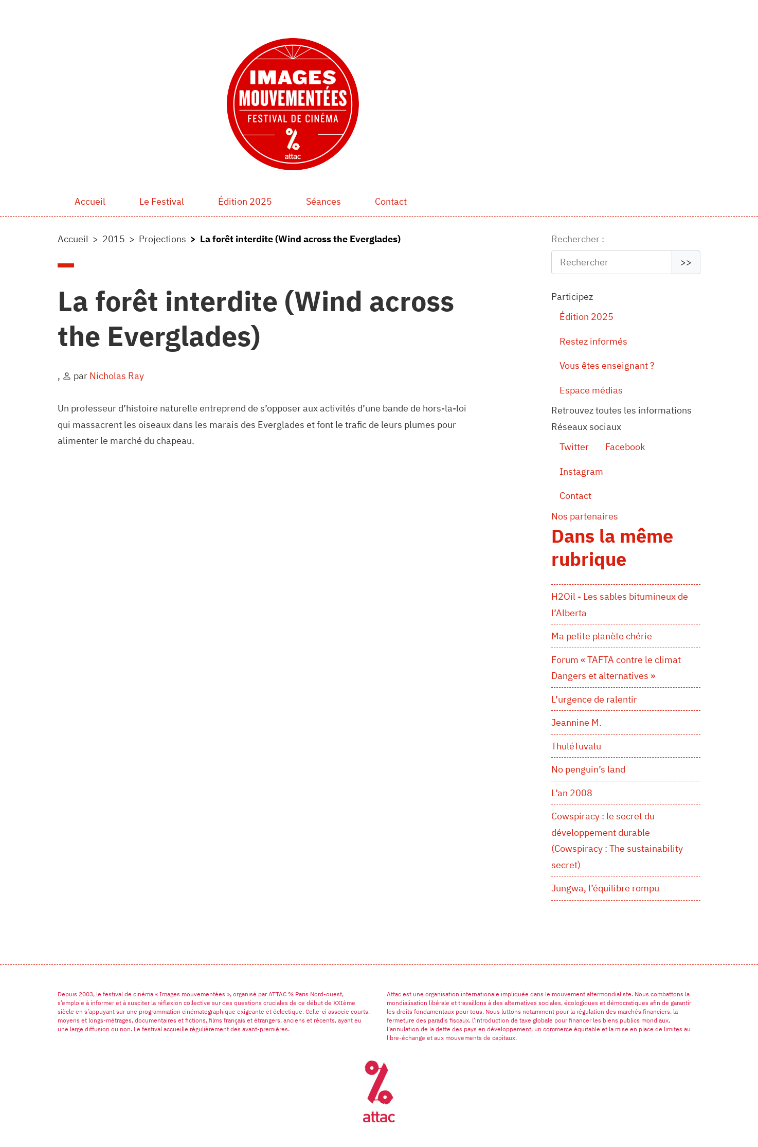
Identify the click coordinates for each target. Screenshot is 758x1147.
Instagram (581, 471)
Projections (162, 239)
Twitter (574, 447)
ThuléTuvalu (576, 746)
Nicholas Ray (116, 376)
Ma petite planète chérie (601, 636)
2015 (113, 239)
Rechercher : (577, 239)
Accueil (90, 201)
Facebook (625, 447)
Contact (391, 201)
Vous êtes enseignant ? (607, 365)
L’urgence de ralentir (594, 699)
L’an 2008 (571, 793)
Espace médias (591, 390)
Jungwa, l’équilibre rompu (605, 888)
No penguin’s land (588, 769)
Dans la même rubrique (612, 547)
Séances (323, 201)
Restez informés (593, 341)
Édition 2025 (245, 201)
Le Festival (161, 201)
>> (686, 262)
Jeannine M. (576, 722)
